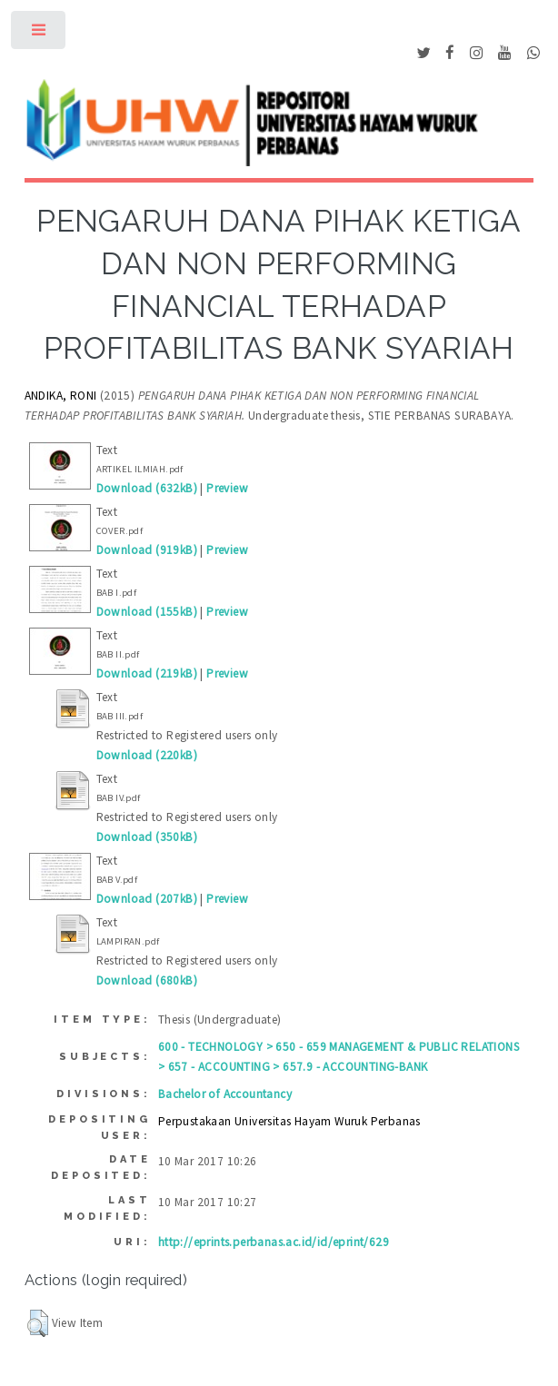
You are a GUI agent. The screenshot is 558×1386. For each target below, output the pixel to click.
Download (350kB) (146, 837)
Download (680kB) (146, 980)
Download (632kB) (146, 488)
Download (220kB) (146, 755)
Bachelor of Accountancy (225, 1094)
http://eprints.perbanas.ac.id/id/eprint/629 (273, 1242)
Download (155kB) (146, 611)
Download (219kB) (146, 673)
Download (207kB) (146, 898)
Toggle (39, 34)
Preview (227, 488)
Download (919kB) (146, 550)
